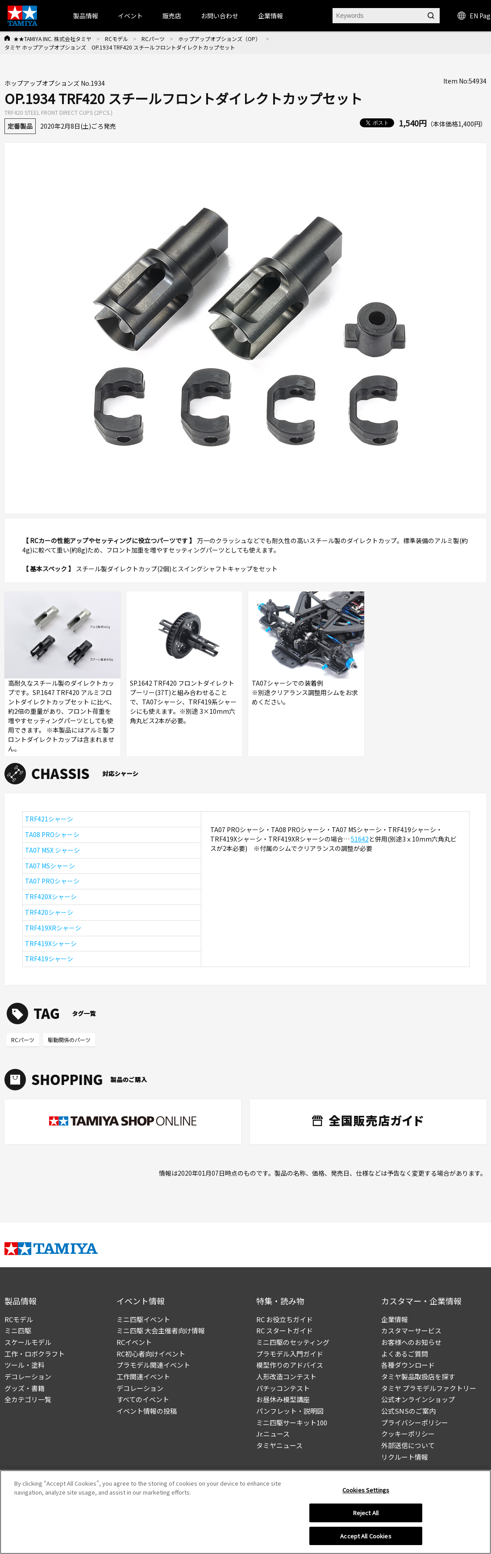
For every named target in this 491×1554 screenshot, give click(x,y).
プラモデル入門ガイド (289, 1353)
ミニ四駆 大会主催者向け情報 (161, 1330)
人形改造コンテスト (286, 1376)
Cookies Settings (365, 1492)
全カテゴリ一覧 (27, 1399)
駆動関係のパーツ (69, 1039)
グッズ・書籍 (24, 1388)
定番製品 (20, 125)
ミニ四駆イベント (143, 1319)
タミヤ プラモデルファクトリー (428, 1388)
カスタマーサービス (411, 1330)
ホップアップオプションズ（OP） (219, 38)
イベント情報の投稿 (147, 1411)
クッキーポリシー (408, 1433)
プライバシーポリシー (414, 1422)
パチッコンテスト (283, 1388)
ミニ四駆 (17, 1330)
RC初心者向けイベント (151, 1353)
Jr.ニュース (273, 1433)
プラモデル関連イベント (153, 1365)
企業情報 (394, 1319)
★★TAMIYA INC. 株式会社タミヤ (52, 38)
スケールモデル (27, 1342)
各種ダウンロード (408, 1365)
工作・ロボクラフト (34, 1353)
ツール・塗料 (24, 1365)
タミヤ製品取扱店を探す (418, 1376)
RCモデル (116, 38)
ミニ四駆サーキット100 (291, 1422)
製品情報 (85, 15)
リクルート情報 (404, 1457)
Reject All (366, 1515)
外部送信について (408, 1445)
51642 (360, 838)
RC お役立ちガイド (284, 1319)
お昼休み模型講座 (283, 1399)
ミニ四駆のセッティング (292, 1342)
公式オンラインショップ (418, 1399)
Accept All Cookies (365, 1538)
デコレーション (27, 1376)
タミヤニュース (279, 1445)
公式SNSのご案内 (408, 1411)
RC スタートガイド (284, 1330)
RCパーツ (153, 38)
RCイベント (134, 1342)
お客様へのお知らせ (411, 1342)
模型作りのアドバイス (289, 1365)
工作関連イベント (143, 1376)
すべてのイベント (143, 1399)
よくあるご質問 (404, 1353)
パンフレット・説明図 (290, 1411)
